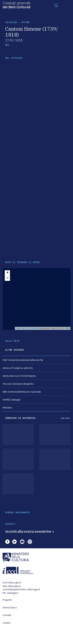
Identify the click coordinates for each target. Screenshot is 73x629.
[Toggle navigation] (56, 5)
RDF (7, 45)
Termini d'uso (10, 607)
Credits (7, 622)
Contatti (7, 615)
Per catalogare (10, 592)
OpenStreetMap (32, 328)
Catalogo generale (17, 5)
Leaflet (18, 328)
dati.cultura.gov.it (12, 586)
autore (25, 22)
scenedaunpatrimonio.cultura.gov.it (21, 589)
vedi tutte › (65, 418)
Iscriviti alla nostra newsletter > (29, 531)
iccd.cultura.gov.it (12, 582)
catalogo (11, 22)
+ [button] (7, 273)
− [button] (7, 278)
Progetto (7, 599)
